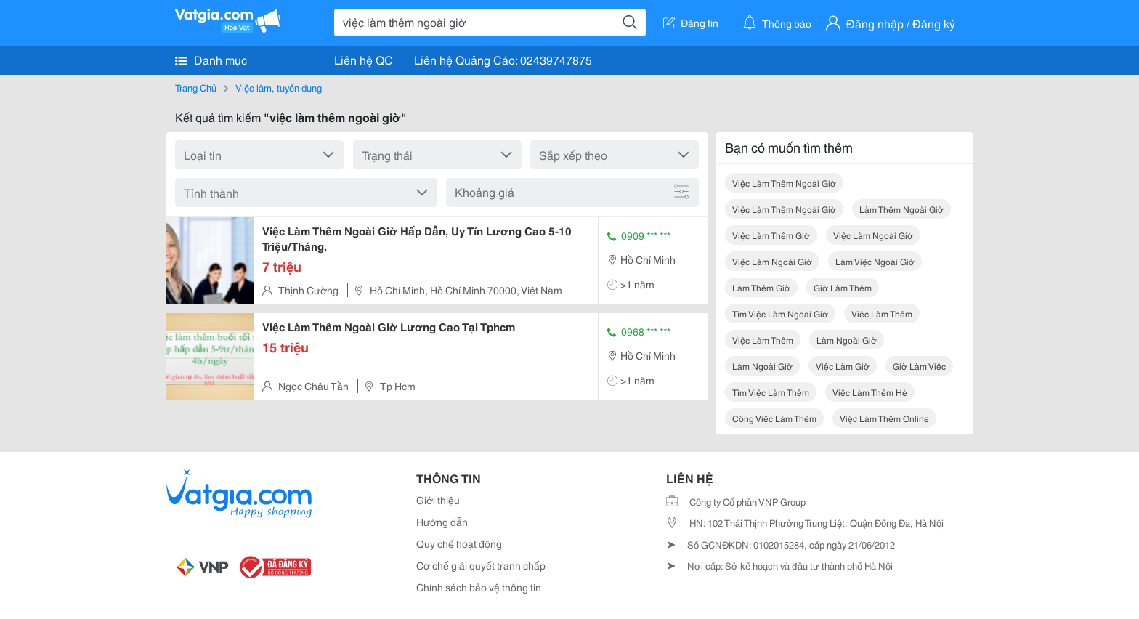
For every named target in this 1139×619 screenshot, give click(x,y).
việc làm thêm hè (869, 392)
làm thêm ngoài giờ (901, 209)
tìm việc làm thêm (770, 392)
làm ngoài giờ (846, 339)
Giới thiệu (438, 500)
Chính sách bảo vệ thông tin (478, 587)
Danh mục (211, 59)
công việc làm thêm (774, 418)
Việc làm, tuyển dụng (278, 87)
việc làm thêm (881, 313)
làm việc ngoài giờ (875, 261)
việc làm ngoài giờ (873, 235)
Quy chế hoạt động (459, 543)
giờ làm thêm (843, 287)
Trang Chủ (195, 87)
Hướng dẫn (442, 521)
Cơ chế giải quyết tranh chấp (481, 565)
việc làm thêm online (884, 418)
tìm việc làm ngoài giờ (780, 313)
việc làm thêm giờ (771, 235)
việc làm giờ (843, 366)
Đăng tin (690, 22)
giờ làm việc (919, 366)
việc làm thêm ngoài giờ (784, 183)
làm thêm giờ (761, 287)
